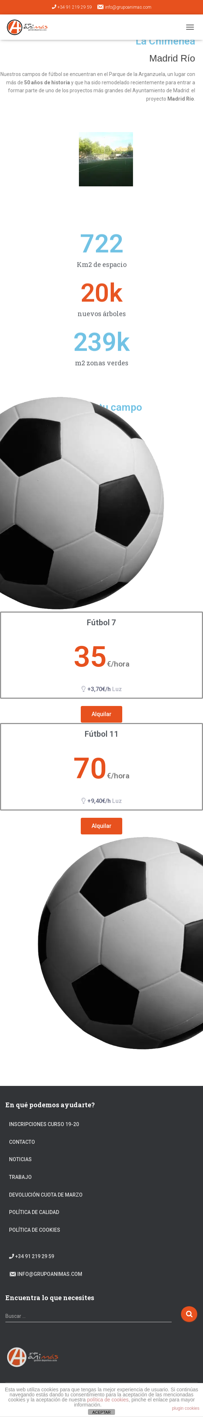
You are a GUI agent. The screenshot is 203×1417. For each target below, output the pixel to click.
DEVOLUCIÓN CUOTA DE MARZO (46, 1195)
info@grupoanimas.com (124, 6)
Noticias (20, 1159)
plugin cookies (185, 1408)
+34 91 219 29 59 (72, 7)
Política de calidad (34, 1212)
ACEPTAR (101, 1412)
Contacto (22, 1142)
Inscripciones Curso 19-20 (44, 1124)
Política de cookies (34, 1230)
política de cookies (107, 1400)
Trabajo (20, 1177)
